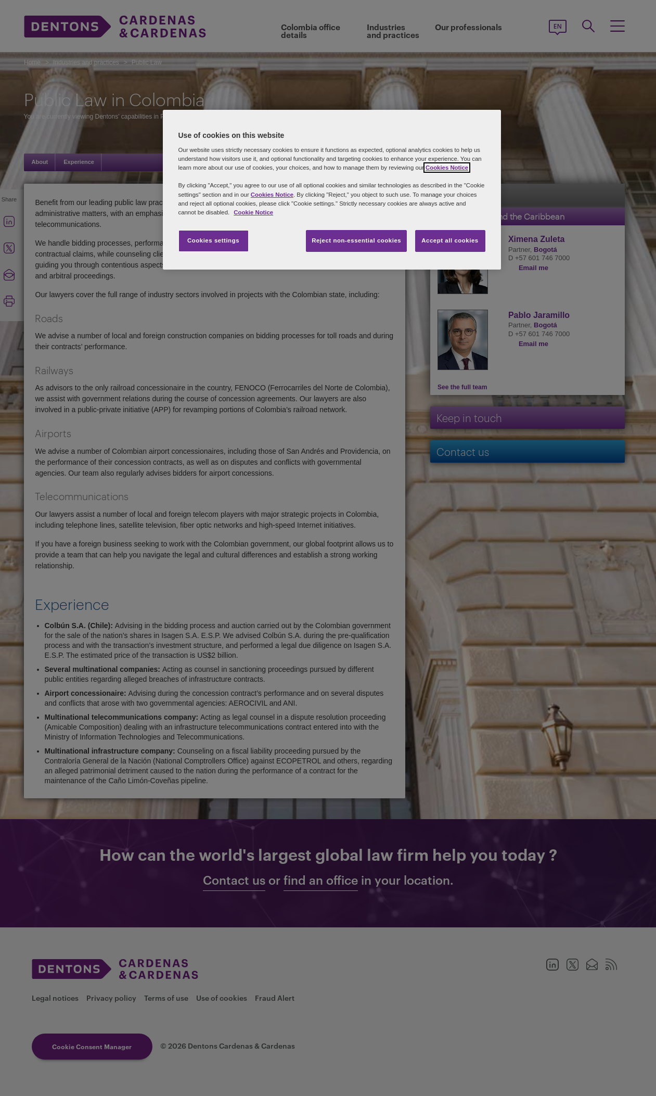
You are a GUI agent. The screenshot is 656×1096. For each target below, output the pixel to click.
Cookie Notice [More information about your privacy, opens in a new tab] (253, 212)
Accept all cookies (450, 240)
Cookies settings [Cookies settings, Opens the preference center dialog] (213, 240)
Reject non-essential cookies (356, 240)
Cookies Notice (447, 167)
